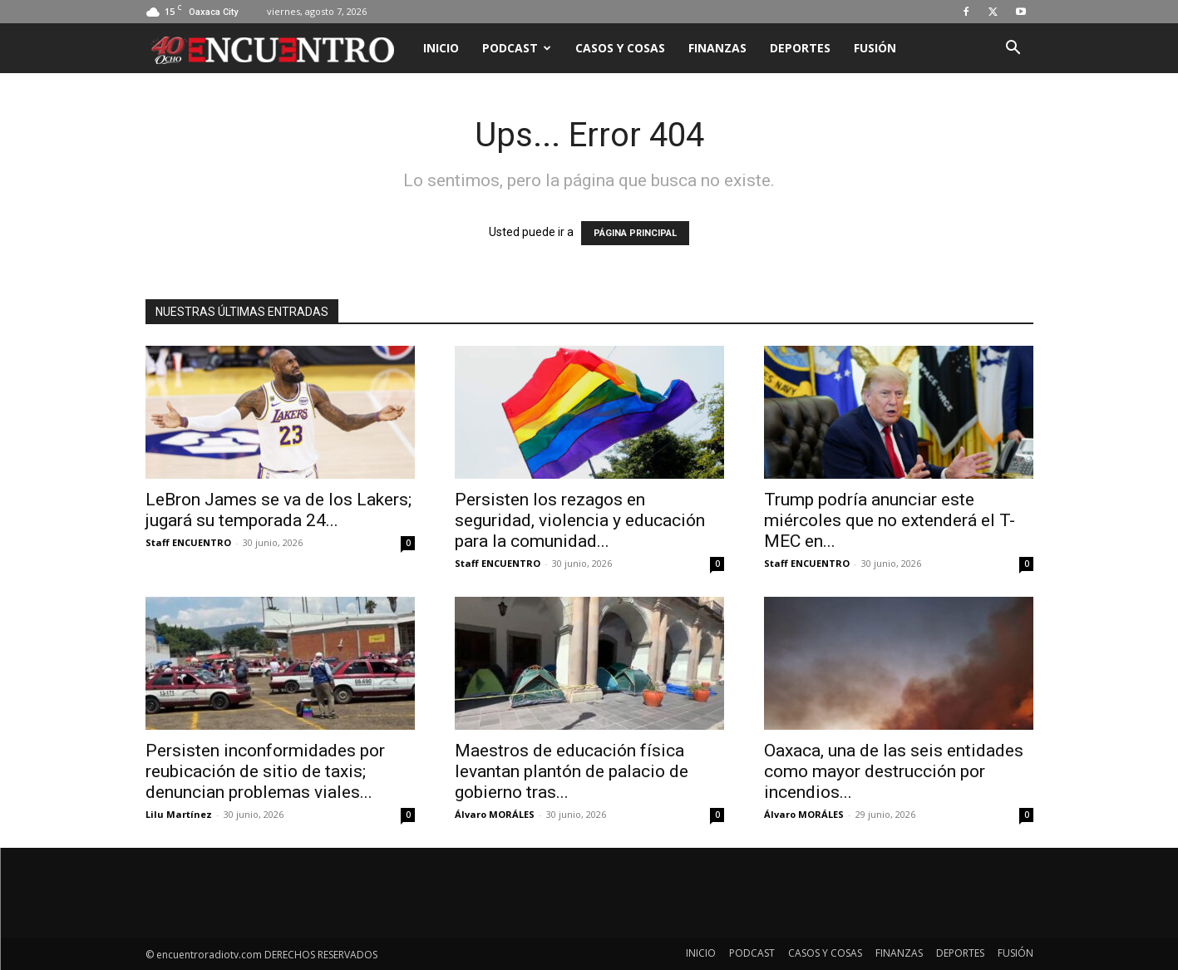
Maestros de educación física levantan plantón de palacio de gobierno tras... (571, 771)
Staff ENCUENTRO (188, 542)
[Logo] (278, 48)
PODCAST (516, 48)
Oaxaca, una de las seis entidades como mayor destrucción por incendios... (893, 771)
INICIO (441, 48)
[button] (1013, 49)
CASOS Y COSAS (620, 48)
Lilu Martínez (178, 814)
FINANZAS (717, 48)
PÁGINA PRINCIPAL (635, 233)
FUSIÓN (875, 48)
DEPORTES (800, 48)
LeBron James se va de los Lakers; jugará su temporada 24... (278, 510)
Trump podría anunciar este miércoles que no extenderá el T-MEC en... (889, 520)
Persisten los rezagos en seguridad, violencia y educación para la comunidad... (580, 520)
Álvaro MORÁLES (495, 814)
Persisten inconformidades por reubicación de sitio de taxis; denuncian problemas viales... (265, 771)
